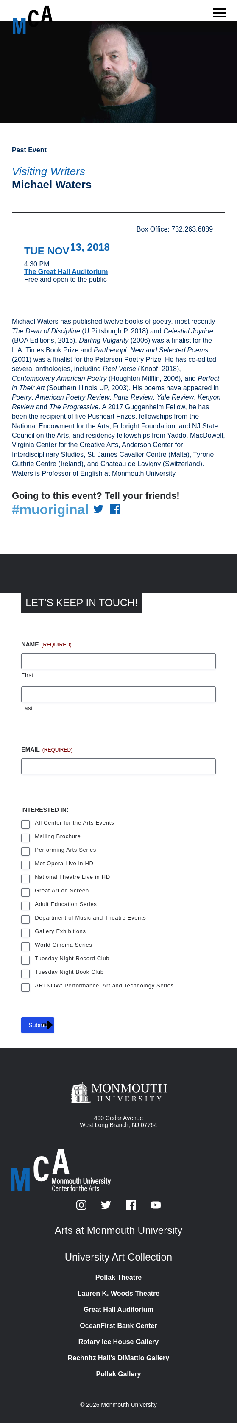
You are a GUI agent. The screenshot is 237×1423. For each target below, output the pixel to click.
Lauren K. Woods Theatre (119, 1293)
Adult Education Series (66, 904)
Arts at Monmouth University (118, 1230)
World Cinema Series (63, 945)
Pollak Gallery (118, 1374)
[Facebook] (132, 1207)
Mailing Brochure (58, 836)
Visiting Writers (48, 171)
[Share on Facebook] (115, 509)
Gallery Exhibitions (60, 931)
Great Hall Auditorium (118, 1309)
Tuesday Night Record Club (72, 958)
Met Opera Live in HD (64, 863)
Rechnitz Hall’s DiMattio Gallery (118, 1357)
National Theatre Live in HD (72, 877)
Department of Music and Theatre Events (90, 917)
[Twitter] (107, 1207)
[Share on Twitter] (98, 509)
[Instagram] (82, 1207)
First (27, 675)
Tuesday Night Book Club (69, 972)
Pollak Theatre (118, 1277)
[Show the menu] (219, 15)
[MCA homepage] (47, 19)
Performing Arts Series (65, 850)
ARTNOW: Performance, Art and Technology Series (104, 985)
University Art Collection (118, 1257)
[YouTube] (156, 1207)
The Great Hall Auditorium (66, 271)
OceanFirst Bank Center (118, 1325)
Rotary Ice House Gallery (118, 1341)
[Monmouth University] (118, 1093)
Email (46, 750)
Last (27, 708)
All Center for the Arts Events (74, 822)
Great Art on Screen (62, 890)
